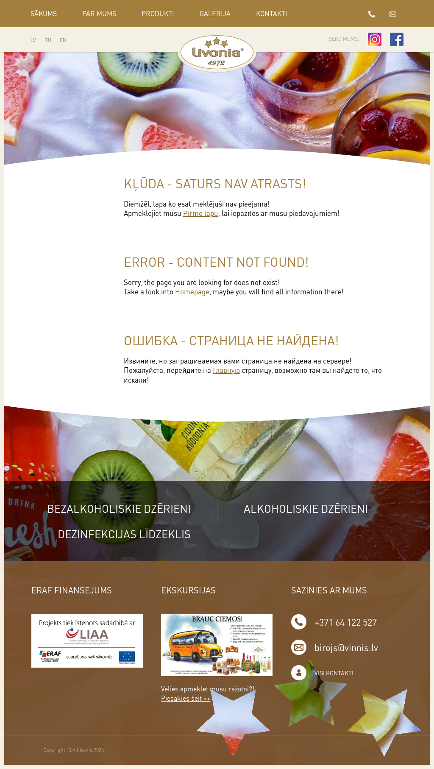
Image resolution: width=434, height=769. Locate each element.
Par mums (99, 13)
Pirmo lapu (200, 213)
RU (48, 40)
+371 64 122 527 (371, 13)
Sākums (44, 13)
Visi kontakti (333, 672)
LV (33, 40)
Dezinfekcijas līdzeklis (123, 533)
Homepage (192, 291)
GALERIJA (215, 13)
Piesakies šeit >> (185, 697)
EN (63, 40)
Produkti (158, 13)
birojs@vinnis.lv (392, 13)
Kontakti (271, 13)
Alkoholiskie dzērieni (307, 508)
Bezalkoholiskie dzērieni (118, 508)
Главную (226, 369)
